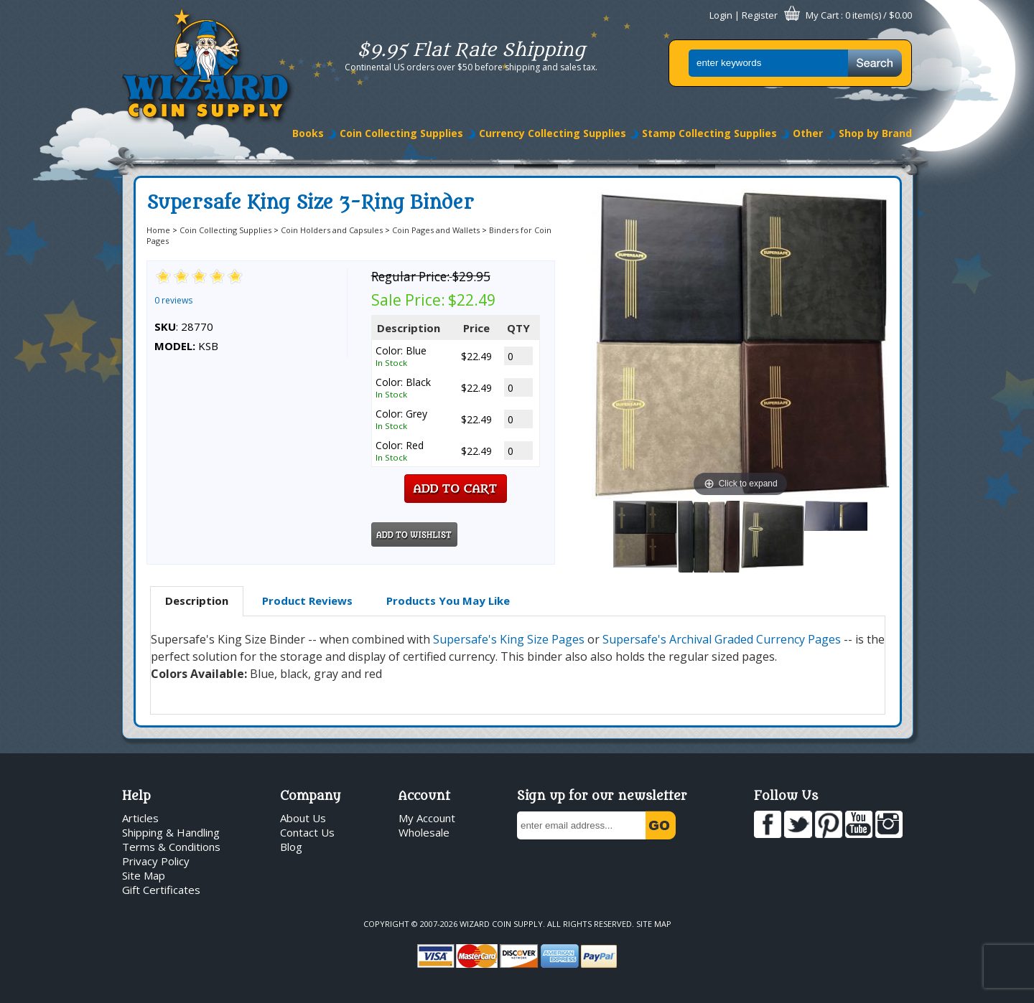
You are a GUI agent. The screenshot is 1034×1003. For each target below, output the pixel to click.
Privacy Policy (156, 861)
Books (308, 133)
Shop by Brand (875, 133)
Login (720, 15)
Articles (140, 818)
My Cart (822, 15)
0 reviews (173, 300)
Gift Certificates (161, 889)
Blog (291, 846)
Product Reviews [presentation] (307, 600)
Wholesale (424, 832)
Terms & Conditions (171, 846)
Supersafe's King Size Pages (508, 639)
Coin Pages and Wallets (436, 230)
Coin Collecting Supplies (401, 133)
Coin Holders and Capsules (332, 230)
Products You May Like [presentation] (448, 600)
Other (808, 133)
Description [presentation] (196, 600)
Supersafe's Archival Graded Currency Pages (721, 639)
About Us (303, 818)
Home (158, 230)
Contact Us (307, 832)
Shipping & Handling (171, 832)
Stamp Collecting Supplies (709, 133)
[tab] (196, 601)
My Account (427, 818)
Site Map (143, 875)
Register (760, 15)
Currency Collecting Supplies (552, 133)
